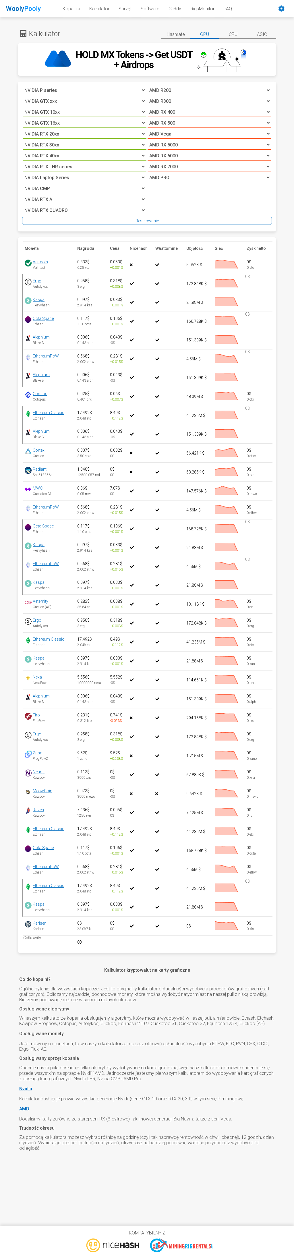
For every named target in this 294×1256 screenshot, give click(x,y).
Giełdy (175, 8)
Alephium (41, 337)
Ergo (37, 281)
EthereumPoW (46, 356)
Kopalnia (71, 8)
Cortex (39, 450)
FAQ (228, 8)
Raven (38, 809)
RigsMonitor (202, 8)
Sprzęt (125, 8)
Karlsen (40, 923)
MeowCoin (42, 791)
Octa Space (43, 318)
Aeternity (40, 601)
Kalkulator (99, 8)
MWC (37, 488)
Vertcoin (40, 262)
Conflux (40, 393)
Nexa (37, 677)
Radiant (40, 469)
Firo (36, 715)
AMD (24, 1109)
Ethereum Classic (48, 412)
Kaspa (39, 299)
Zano (37, 753)
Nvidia (25, 1088)
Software (150, 8)
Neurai (39, 772)
